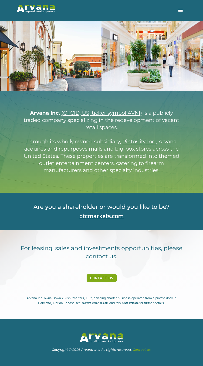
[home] (36, 9)
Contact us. (142, 350)
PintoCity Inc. (139, 141)
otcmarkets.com (101, 216)
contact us (101, 278)
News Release (130, 302)
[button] (180, 10)
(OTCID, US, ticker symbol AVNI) (101, 113)
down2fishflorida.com (95, 302)
